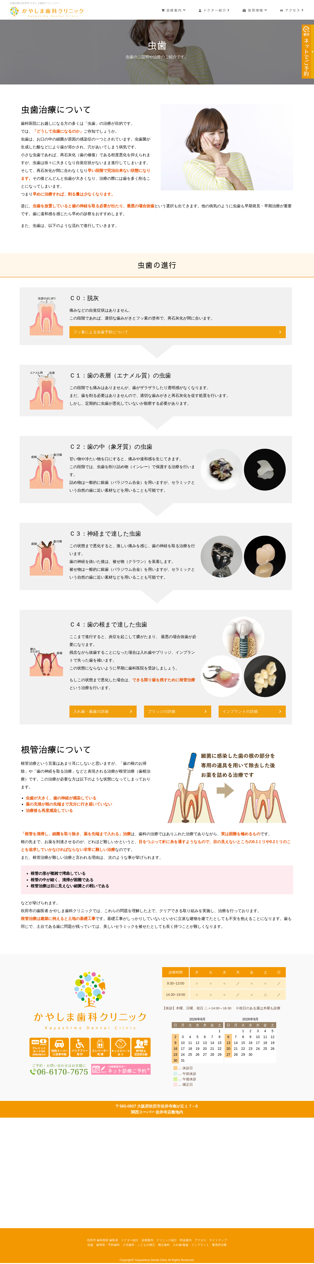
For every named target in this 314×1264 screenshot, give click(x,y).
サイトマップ (218, 1241)
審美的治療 (219, 1245)
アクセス (292, 9)
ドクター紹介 (213, 9)
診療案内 (173, 9)
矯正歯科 (164, 1245)
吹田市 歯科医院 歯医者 (102, 1241)
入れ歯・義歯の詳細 (92, 712)
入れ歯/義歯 (180, 1245)
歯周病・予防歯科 (108, 1245)
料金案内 (186, 1241)
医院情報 (254, 9)
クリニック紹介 (166, 1241)
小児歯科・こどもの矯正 (139, 1245)
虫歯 (90, 1245)
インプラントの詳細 (241, 712)
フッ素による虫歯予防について (102, 332)
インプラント (200, 1245)
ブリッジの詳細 (162, 712)
